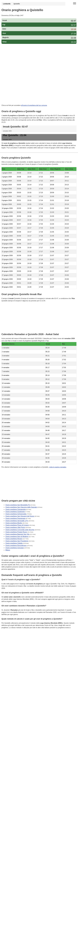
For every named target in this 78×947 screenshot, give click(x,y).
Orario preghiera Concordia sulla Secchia (19, 530)
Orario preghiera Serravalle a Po (16, 520)
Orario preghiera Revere (13, 539)
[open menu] (74, 3)
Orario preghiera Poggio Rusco (16, 532)
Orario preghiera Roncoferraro (15, 545)
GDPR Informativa (7, 637)
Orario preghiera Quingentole (15, 509)
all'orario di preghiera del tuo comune (34, 105)
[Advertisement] (39, 59)
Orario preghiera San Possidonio (16, 541)
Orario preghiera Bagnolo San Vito (17, 534)
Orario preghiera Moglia (13, 523)
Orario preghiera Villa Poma (15, 527)
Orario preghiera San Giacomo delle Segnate (21, 507)
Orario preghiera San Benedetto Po (17, 505)
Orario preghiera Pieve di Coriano (17, 525)
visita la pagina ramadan (57, 467)
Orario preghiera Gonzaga (14, 548)
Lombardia (6, 4)
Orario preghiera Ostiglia (14, 543)
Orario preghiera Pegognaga (15, 518)
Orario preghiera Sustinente (15, 511)
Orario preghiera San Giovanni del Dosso (19, 516)
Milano (7, 550)
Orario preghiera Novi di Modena (16, 536)
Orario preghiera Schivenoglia (15, 514)
